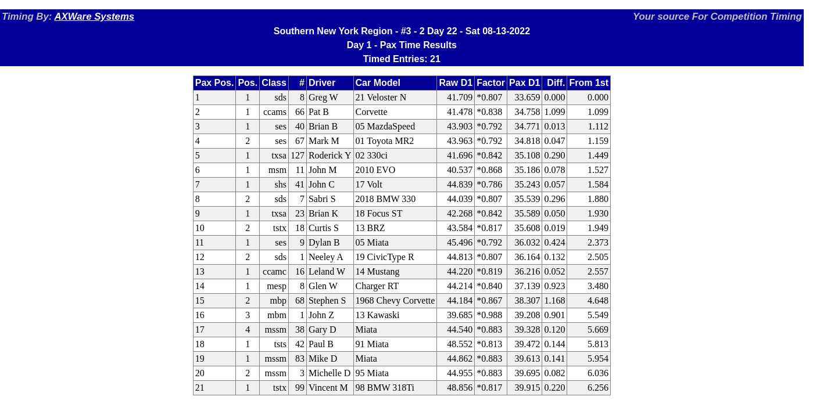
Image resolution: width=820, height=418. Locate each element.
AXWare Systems (94, 16)
